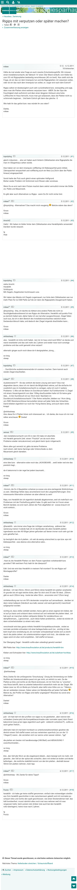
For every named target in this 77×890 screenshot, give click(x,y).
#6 (72, 336)
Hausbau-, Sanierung (12, 16)
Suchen (6, 870)
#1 (72, 156)
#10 (71, 459)
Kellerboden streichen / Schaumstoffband (35, 863)
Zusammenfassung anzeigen (15, 27)
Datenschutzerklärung (35, 870)
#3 (72, 220)
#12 (71, 522)
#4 (72, 280)
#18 (71, 790)
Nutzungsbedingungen (56, 870)
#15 (71, 668)
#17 (71, 771)
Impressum (18, 870)
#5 (72, 307)
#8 (72, 379)
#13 (71, 557)
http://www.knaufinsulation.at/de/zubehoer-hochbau (48, 653)
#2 (72, 201)
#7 (72, 365)
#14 (71, 586)
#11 (71, 485)
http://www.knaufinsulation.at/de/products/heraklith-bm (40, 647)
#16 (71, 713)
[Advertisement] (38, 46)
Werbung (6, 874)
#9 (72, 432)
